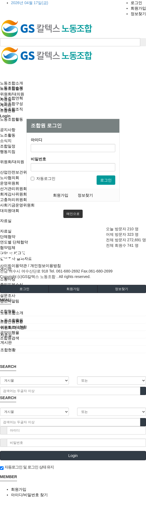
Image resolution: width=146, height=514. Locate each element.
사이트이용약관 (13, 265)
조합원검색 (9, 338)
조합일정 (7, 146)
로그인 (136, 3)
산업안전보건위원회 (17, 172)
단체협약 (7, 236)
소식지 (6, 140)
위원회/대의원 (12, 162)
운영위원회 (9, 183)
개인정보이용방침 (45, 265)
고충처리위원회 (13, 199)
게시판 (6, 105)
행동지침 (7, 151)
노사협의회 (9, 177)
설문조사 (7, 295)
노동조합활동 (11, 119)
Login (73, 455)
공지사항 (7, 129)
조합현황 (7, 110)
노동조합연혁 (11, 98)
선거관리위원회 (13, 188)
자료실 (6, 220)
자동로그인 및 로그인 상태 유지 (27, 467)
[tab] (73, 313)
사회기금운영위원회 (17, 205)
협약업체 (7, 247)
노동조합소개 (11, 83)
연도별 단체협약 (14, 242)
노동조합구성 (11, 103)
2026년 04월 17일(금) (29, 3)
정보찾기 (138, 14)
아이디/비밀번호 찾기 (29, 495)
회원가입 (138, 8)
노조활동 (7, 135)
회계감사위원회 (13, 194)
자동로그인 (43, 178)
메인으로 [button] (73, 214)
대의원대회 (9, 210)
